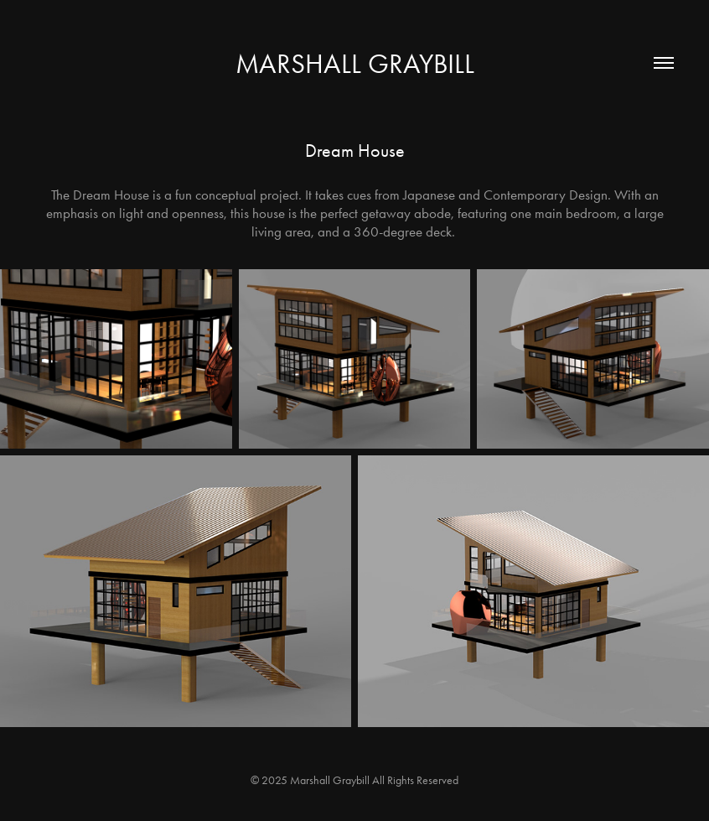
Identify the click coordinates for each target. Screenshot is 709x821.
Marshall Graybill (354, 63)
